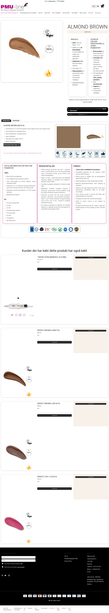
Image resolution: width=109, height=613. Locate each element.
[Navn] (18, 557)
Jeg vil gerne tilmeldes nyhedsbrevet (19, 563)
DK (94, 6)
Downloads (16, 120)
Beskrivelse (6, 120)
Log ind (104, 108)
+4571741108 (96, 566)
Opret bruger (73, 110)
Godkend (5, 570)
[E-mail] (18, 560)
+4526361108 (96, 569)
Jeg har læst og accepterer (14, 567)
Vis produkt (90, 257)
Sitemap (89, 584)
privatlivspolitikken (20, 567)
